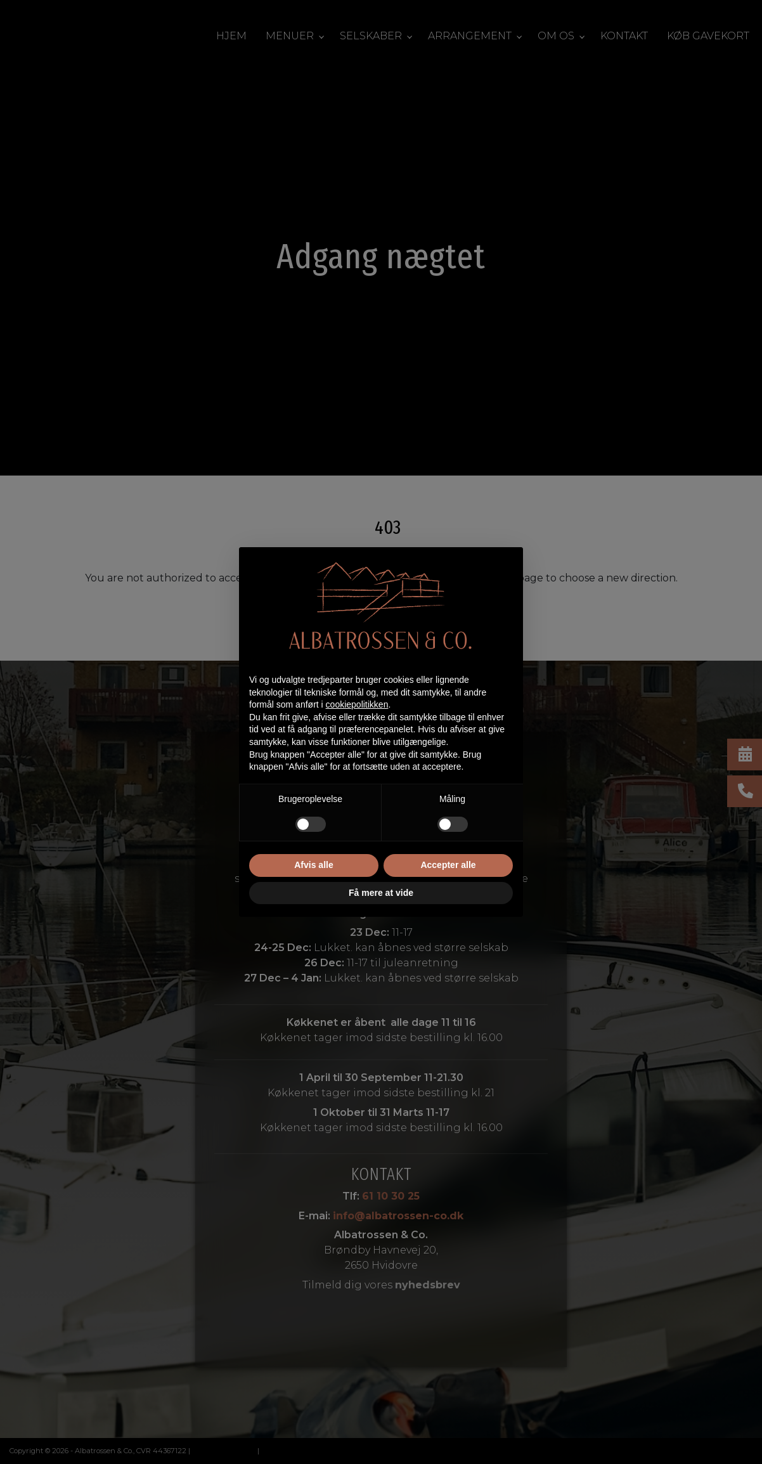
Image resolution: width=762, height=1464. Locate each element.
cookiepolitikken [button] (357, 704)
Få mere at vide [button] (381, 893)
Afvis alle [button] (313, 865)
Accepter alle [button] (447, 865)
